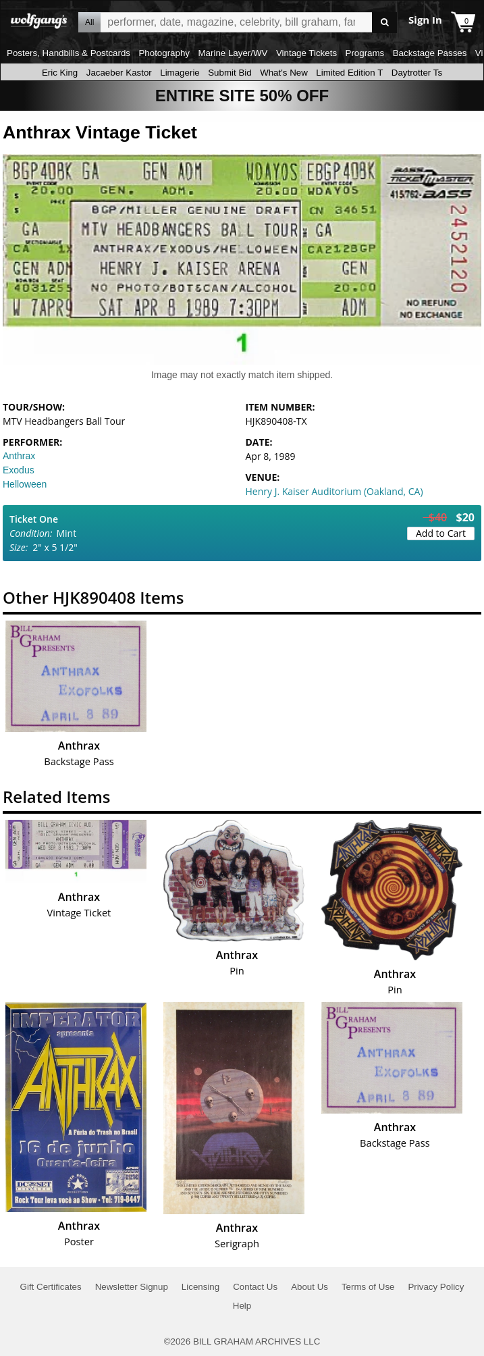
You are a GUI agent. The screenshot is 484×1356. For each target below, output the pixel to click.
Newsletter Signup (131, 1287)
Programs (365, 53)
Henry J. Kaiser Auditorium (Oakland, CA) (334, 491)
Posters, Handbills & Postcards (68, 53)
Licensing (200, 1287)
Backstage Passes (430, 53)
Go (384, 22)
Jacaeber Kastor (119, 73)
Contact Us (255, 1287)
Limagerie (180, 73)
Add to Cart (441, 533)
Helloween (25, 484)
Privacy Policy (436, 1287)
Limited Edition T (349, 73)
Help (242, 1306)
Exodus (18, 470)
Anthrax (19, 455)
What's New (284, 73)
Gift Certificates (51, 1287)
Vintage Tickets (306, 53)
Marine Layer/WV (232, 53)
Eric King (60, 73)
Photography (164, 53)
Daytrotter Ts (417, 73)
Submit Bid (229, 73)
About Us (309, 1287)
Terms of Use (368, 1287)
